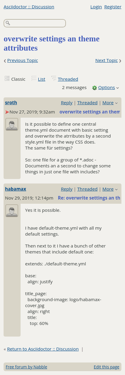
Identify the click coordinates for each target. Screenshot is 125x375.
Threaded (68, 79)
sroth (11, 102)
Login (96, 7)
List (41, 79)
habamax (15, 189)
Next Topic (106, 60)
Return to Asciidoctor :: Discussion (43, 349)
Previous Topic (22, 60)
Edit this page (106, 367)
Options (106, 87)
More (108, 102)
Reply (66, 102)
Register (112, 7)
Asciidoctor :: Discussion (29, 7)
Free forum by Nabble (26, 367)
